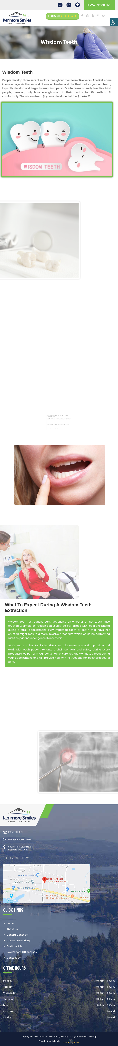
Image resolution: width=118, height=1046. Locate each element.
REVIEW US (62, 16)
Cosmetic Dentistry (18, 940)
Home (10, 923)
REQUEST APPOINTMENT (99, 4)
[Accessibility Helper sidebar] (114, 22)
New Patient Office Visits (22, 952)
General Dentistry (17, 934)
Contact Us (14, 957)
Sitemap (92, 1036)
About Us (12, 929)
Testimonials (14, 946)
